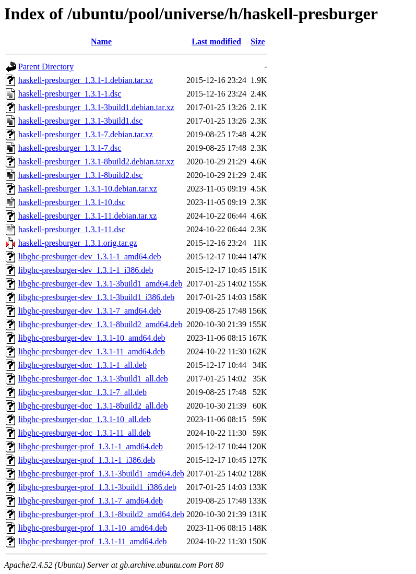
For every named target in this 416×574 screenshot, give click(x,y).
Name (101, 41)
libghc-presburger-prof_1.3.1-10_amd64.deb (92, 527)
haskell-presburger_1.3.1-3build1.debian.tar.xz (96, 107)
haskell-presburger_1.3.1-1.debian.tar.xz (85, 80)
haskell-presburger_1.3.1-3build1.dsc (80, 120)
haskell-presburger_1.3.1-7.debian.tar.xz (85, 134)
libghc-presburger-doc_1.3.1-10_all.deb (84, 419)
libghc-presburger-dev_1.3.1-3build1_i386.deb (96, 297)
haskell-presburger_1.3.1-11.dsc (71, 229)
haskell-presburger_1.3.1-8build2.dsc (80, 175)
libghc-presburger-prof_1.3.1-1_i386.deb (86, 460)
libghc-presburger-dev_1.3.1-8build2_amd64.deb (100, 324)
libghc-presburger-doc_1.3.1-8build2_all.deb (93, 405)
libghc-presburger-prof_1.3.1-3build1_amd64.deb (101, 473)
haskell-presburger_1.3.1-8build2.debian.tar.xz (96, 161)
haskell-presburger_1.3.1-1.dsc (69, 93)
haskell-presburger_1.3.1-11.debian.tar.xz (87, 215)
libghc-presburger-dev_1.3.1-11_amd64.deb (91, 351)
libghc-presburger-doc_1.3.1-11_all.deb (84, 432)
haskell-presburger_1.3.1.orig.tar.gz (77, 242)
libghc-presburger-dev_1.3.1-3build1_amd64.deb (100, 283)
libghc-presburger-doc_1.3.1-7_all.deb (82, 392)
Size (258, 41)
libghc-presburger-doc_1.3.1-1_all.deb (82, 365)
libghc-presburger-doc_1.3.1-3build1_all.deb (93, 378)
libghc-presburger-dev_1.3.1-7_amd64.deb (89, 310)
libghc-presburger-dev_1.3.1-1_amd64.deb (89, 256)
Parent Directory (46, 66)
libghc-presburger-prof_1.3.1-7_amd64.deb (90, 500)
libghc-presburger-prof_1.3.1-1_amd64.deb (90, 446)
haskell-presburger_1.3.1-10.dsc (71, 202)
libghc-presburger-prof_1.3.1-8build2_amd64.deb (101, 514)
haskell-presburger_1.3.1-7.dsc (69, 148)
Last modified (216, 41)
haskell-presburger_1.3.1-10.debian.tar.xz (87, 188)
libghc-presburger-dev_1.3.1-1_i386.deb (85, 270)
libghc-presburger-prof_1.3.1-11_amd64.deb (92, 541)
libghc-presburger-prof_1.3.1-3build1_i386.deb (97, 487)
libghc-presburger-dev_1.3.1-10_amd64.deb (91, 337)
